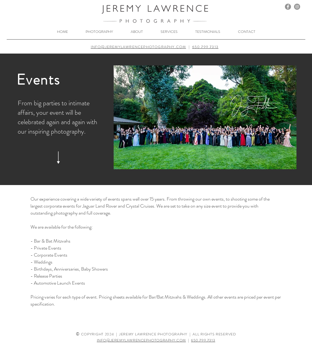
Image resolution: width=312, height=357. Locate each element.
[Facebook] (288, 7)
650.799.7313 (203, 340)
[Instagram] (297, 7)
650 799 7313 (205, 47)
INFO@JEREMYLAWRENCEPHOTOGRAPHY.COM (138, 47)
